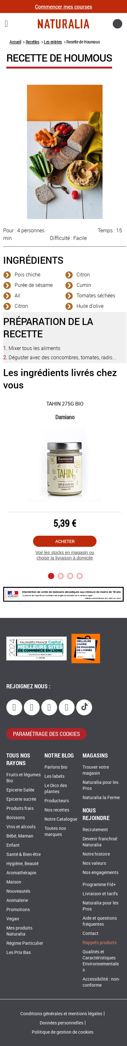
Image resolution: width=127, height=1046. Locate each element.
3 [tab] (70, 576)
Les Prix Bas (18, 952)
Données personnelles (61, 1023)
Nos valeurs (94, 863)
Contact (90, 933)
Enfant (13, 845)
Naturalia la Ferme (101, 797)
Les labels (54, 776)
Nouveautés (18, 891)
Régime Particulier (24, 943)
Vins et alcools (21, 827)
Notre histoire (96, 854)
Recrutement (95, 829)
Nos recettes (56, 810)
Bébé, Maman (19, 836)
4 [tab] (80, 576)
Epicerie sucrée (21, 799)
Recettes (32, 42)
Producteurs (56, 801)
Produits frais (20, 808)
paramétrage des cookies (46, 734)
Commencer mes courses (63, 6)
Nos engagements (100, 872)
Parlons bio (55, 767)
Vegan (12, 919)
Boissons (15, 817)
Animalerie (17, 900)
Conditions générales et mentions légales (61, 1013)
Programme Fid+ (99, 884)
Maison (13, 882)
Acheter (65, 541)
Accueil (15, 42)
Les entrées (53, 42)
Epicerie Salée (20, 790)
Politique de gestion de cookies (62, 1032)
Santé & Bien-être (23, 854)
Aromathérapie (21, 873)
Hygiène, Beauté (22, 863)
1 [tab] (51, 576)
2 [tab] (60, 576)
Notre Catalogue (60, 819)
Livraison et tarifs (100, 894)
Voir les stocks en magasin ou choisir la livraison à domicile (64, 555)
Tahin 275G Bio (65, 404)
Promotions (18, 909)
